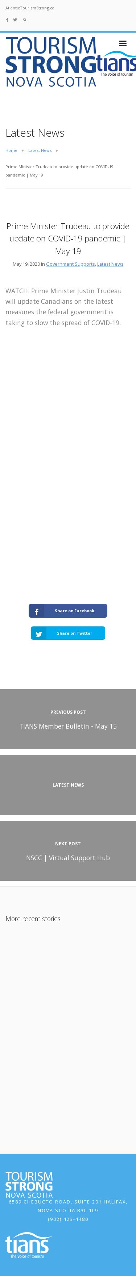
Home (11, 150)
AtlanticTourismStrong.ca (29, 8)
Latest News (39, 150)
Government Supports (70, 264)
